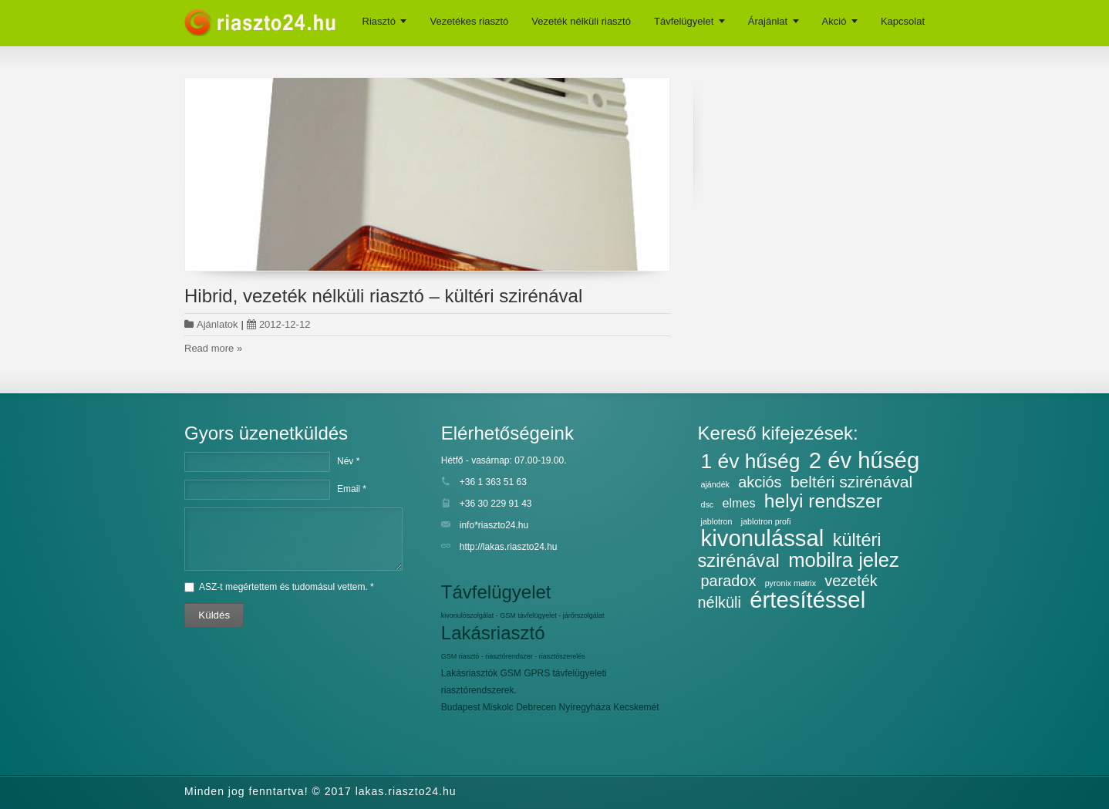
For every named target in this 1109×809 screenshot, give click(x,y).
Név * (348, 461)
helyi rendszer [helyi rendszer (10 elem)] (823, 500)
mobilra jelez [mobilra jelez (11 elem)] (843, 560)
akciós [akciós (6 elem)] (759, 482)
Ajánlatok (217, 324)
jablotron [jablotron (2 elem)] (717, 521)
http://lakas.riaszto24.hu (509, 546)
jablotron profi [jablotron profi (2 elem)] (766, 521)
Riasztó (379, 21)
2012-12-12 (279, 324)
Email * (351, 489)
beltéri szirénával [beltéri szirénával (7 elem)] (851, 481)
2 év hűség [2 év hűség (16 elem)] (864, 460)
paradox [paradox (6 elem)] (729, 580)
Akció (834, 21)
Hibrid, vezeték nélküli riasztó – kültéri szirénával (383, 295)
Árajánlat (767, 21)
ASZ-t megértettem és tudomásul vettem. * (286, 586)
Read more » (213, 348)
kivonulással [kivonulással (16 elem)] (762, 538)
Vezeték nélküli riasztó (581, 21)
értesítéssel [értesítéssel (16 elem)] (807, 599)
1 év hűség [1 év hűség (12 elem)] (751, 461)
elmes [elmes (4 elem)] (739, 503)
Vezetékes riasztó (469, 21)
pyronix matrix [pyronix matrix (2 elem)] (790, 583)
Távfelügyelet (683, 21)
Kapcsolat (903, 21)
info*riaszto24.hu (494, 525)
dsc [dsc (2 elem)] (707, 504)
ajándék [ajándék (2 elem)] (715, 484)
